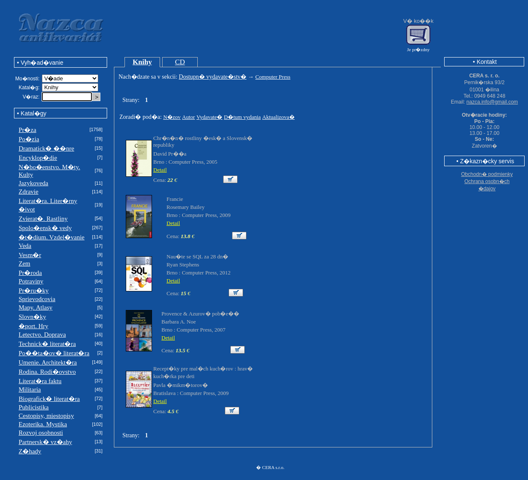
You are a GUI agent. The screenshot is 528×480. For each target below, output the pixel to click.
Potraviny (31, 281)
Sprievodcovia (37, 299)
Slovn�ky (32, 316)
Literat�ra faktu (40, 381)
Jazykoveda (33, 183)
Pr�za (27, 129)
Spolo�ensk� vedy (45, 228)
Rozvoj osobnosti (41, 432)
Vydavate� (209, 117)
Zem (24, 263)
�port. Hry (33, 326)
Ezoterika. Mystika (43, 424)
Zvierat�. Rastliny (43, 218)
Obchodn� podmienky (487, 174)
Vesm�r (30, 255)
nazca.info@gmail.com (492, 102)
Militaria (30, 389)
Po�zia (29, 139)
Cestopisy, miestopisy (46, 415)
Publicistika (34, 407)
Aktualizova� (278, 117)
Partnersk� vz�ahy (45, 442)
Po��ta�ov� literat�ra (54, 353)
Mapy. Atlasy (36, 307)
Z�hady (30, 451)
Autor (188, 117)
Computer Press (272, 77)
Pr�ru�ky (34, 290)
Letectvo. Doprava (42, 334)
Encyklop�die (38, 157)
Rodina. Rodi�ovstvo (47, 371)
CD (180, 62)
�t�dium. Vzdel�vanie (52, 237)
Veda (25, 245)
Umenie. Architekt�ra (48, 362)
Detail (160, 170)
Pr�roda (30, 272)
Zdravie (29, 191)
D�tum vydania (242, 117)
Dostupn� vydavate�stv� (212, 77)
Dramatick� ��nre (46, 148)
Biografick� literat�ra (49, 398)
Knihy (142, 62)
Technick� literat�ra (47, 343)
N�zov (171, 117)
